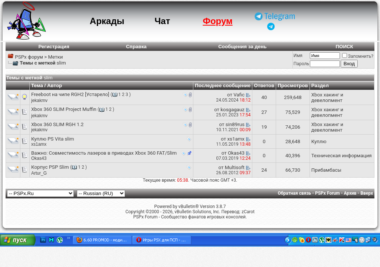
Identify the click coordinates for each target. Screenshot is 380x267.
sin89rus (235, 124)
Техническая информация (341, 155)
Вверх (366, 193)
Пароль (301, 63)
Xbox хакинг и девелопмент (327, 97)
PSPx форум (29, 57)
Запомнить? (357, 56)
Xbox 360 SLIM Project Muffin (63, 109)
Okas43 (38, 158)
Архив (350, 193)
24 (264, 170)
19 (264, 127)
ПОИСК (344, 46)
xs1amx (38, 144)
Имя (298, 55)
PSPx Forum (327, 193)
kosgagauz (232, 109)
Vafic (239, 95)
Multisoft (235, 167)
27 (264, 112)
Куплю (319, 141)
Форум (217, 21)
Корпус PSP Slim (50, 167)
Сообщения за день (242, 46)
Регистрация (53, 46)
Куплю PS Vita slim (52, 139)
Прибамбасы (326, 170)
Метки (55, 57)
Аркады (107, 21)
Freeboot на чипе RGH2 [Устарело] (70, 94)
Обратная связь (294, 193)
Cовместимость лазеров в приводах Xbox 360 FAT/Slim (113, 153)
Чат (162, 21)
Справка (136, 46)
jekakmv (39, 100)
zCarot (248, 211)
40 (264, 97)
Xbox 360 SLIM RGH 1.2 (57, 124)
